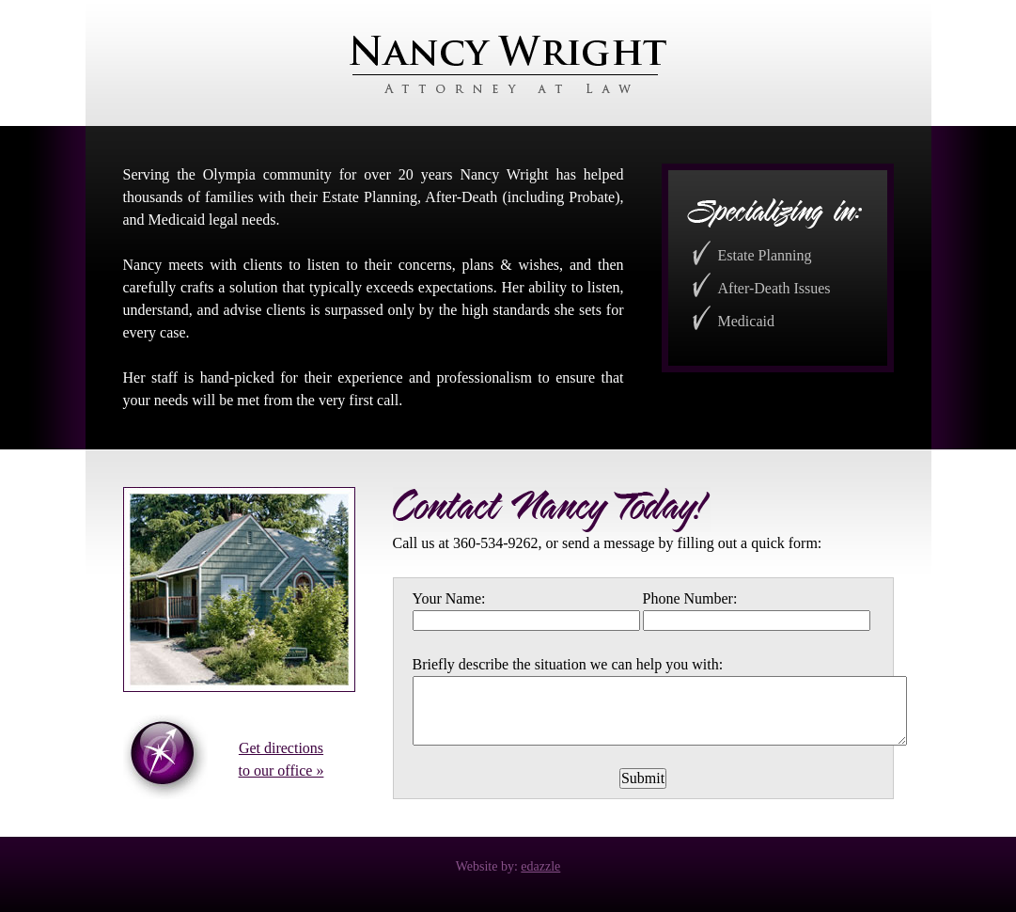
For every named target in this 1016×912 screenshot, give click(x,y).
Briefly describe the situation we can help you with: (568, 664)
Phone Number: (690, 598)
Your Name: (449, 598)
